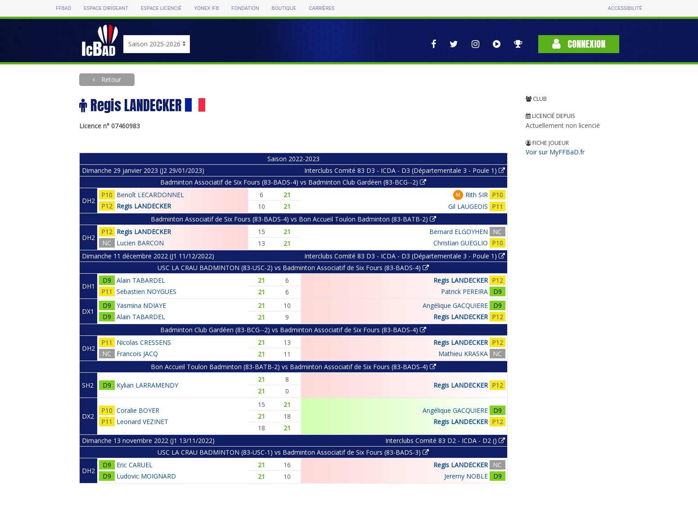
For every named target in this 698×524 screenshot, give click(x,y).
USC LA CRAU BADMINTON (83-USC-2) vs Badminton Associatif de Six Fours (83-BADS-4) (293, 267)
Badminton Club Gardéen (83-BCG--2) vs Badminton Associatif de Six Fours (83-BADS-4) (293, 329)
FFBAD (63, 8)
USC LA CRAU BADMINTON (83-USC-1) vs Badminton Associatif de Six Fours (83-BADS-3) (293, 452)
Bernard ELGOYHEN (458, 231)
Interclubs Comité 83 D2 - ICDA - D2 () (445, 440)
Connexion (578, 44)
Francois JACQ (137, 353)
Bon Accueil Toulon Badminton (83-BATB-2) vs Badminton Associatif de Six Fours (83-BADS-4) (293, 366)
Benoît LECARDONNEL (150, 194)
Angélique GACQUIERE (455, 305)
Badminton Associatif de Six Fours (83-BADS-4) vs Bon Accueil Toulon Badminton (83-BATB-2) (293, 219)
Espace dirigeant (106, 8)
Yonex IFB (206, 8)
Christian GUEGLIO (460, 243)
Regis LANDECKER (144, 206)
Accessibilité (625, 8)
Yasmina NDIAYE (141, 305)
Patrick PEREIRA (464, 291)
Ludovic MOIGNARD (146, 476)
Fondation (245, 8)
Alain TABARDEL (141, 280)
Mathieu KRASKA (463, 353)
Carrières (321, 8)
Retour (110, 79)
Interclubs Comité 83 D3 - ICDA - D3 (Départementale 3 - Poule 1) (404, 170)
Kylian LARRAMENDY (147, 385)
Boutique (284, 8)
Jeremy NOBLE (466, 476)
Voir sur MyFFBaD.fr (555, 152)
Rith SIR (476, 194)
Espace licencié (161, 8)
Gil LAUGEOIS (468, 206)
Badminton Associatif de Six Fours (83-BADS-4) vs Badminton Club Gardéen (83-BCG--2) (293, 182)
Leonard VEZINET (142, 421)
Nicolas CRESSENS (144, 342)
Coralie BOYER (138, 410)
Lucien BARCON (140, 243)
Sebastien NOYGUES (146, 291)
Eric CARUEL (135, 465)
